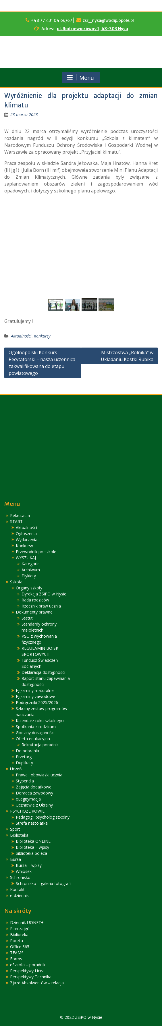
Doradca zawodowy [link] (34, 793)
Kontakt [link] (17, 889)
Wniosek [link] (24, 871)
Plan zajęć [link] (19, 928)
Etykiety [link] (29, 575)
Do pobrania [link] (27, 750)
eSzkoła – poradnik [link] (27, 964)
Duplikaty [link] (24, 762)
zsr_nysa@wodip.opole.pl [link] (108, 20)
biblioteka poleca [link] (31, 853)
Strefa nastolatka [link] (32, 823)
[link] (24, 114)
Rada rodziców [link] (35, 600)
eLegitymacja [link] (28, 799)
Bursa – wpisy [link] (29, 865)
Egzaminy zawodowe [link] (35, 696)
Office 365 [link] (19, 946)
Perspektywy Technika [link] (30, 976)
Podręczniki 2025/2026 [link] (37, 702)
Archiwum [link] (31, 569)
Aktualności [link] (21, 336)
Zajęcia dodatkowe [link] (33, 787)
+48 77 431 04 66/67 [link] (51, 20)
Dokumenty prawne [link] (34, 612)
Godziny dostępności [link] (35, 732)
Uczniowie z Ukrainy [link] (34, 805)
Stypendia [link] (25, 781)
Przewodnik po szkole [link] (36, 551)
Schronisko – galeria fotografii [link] (44, 883)
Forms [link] (16, 958)
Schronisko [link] (20, 877)
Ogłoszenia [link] (26, 533)
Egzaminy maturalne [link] (35, 690)
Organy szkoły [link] (29, 588)
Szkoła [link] (16, 582)
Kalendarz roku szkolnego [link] (40, 720)
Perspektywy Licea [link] (27, 970)
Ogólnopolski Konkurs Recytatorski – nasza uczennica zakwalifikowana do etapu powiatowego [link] (42, 362)
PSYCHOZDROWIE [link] (27, 811)
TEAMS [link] (17, 952)
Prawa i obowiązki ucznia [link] (39, 775)
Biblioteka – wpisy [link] (32, 847)
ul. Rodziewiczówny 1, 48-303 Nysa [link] (92, 28)
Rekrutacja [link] (20, 515)
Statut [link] (27, 618)
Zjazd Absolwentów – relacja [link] (37, 983)
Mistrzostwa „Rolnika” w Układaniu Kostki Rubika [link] (127, 355)
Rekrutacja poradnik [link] (40, 744)
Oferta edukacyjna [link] (33, 738)
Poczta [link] (16, 940)
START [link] (16, 521)
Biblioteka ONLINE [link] (33, 841)
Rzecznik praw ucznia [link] (41, 606)
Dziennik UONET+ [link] (27, 922)
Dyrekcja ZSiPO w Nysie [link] (44, 594)
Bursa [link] (15, 859)
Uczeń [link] (16, 769)
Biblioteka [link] (19, 835)
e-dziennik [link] (19, 895)
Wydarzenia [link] (26, 539)
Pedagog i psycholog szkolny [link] (43, 817)
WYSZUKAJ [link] (26, 557)
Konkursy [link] (42, 336)
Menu (80, 77)
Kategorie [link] (31, 563)
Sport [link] (15, 829)
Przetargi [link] (24, 756)
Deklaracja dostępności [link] (43, 672)
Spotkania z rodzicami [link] (36, 726)
